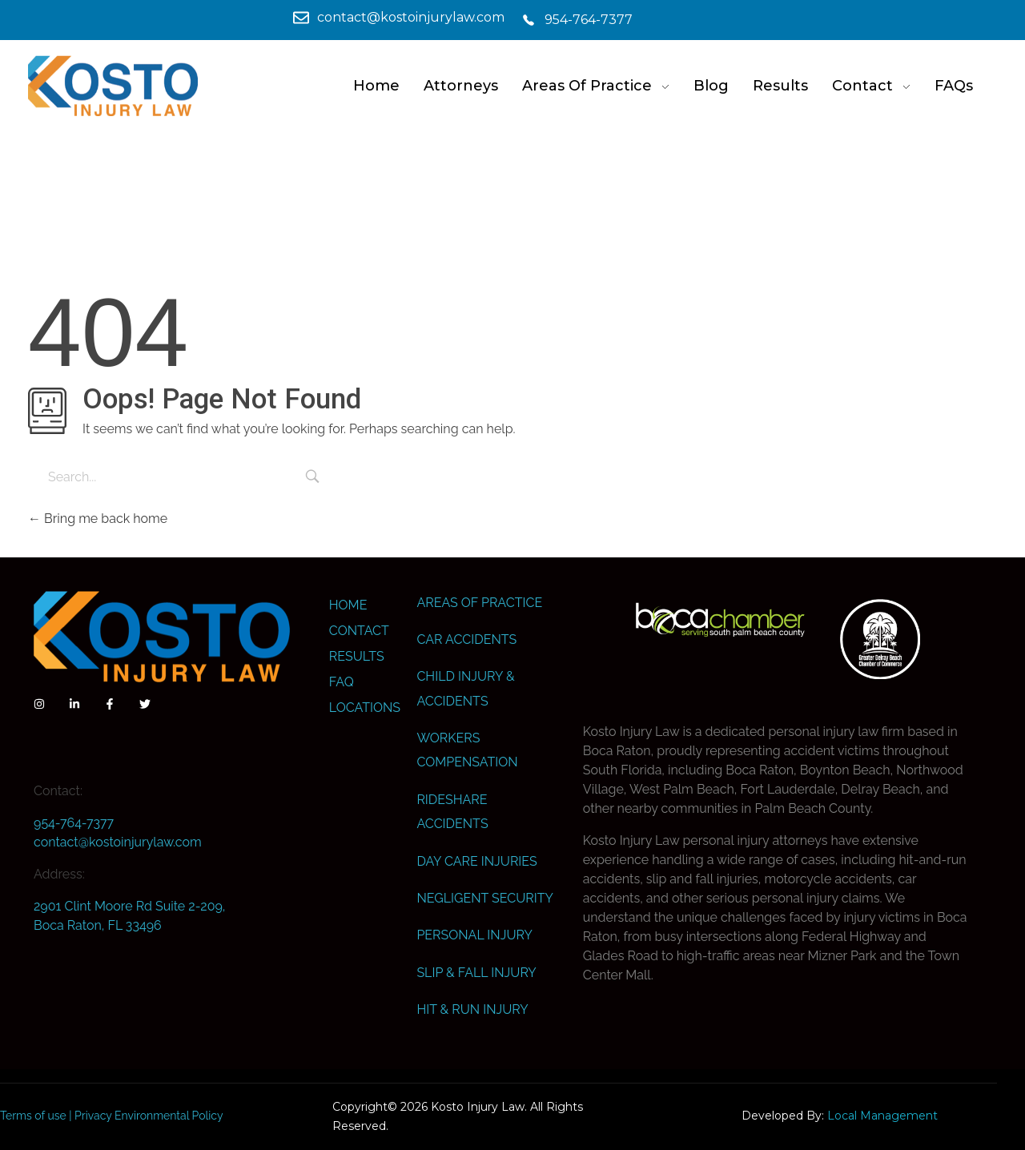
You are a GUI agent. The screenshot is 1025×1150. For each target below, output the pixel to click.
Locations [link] (364, 707)
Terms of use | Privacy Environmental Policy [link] (111, 1115)
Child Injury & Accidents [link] (465, 688)
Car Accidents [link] (466, 639)
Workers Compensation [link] (466, 750)
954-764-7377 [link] (74, 822)
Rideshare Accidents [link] (452, 811)
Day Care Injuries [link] (476, 861)
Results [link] (356, 656)
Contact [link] (359, 630)
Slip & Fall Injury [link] (476, 972)
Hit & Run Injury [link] (472, 1009)
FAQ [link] (341, 682)
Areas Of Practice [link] (479, 602)
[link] (280, 17)
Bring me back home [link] (97, 518)
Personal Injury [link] (474, 935)
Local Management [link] (882, 1115)
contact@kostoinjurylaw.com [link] (118, 842)
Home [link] (348, 605)
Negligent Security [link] (484, 898)
